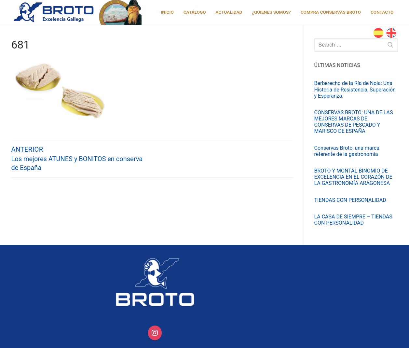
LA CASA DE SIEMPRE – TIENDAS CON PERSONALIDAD (353, 220)
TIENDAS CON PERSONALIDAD (350, 200)
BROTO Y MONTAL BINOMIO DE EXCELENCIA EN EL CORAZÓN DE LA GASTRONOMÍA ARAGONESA (353, 177)
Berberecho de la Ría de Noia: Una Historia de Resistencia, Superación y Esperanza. (355, 89)
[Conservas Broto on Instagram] (155, 333)
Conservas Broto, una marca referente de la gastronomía (346, 151)
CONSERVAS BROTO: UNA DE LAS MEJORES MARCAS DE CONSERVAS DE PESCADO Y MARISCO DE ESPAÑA (353, 121)
